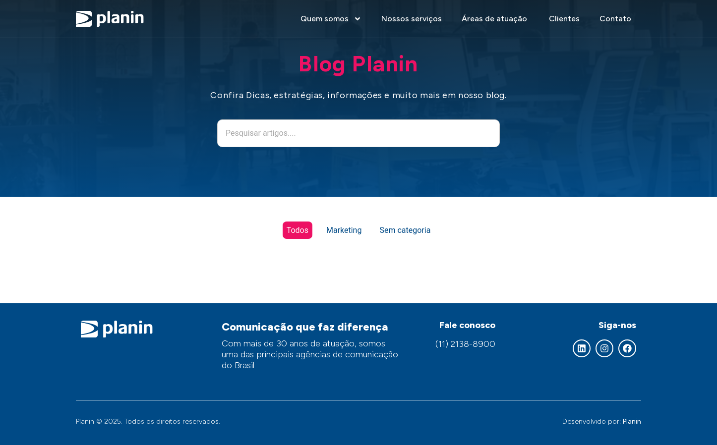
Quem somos (330, 19)
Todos (297, 230)
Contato (615, 18)
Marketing (343, 230)
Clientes (564, 18)
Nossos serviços (411, 18)
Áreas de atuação (495, 18)
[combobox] (358, 133)
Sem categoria (404, 230)
